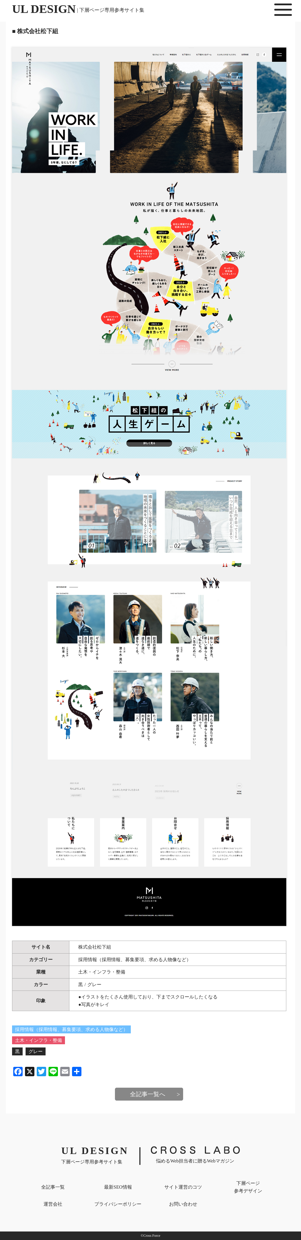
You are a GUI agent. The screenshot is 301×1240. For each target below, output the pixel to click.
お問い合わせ (183, 1204)
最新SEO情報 (118, 1187)
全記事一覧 (53, 1187)
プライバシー (117, 1204)
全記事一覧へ (147, 1094)
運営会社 (53, 1204)
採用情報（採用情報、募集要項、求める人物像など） (134, 959)
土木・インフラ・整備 (101, 971)
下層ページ (247, 1188)
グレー (94, 984)
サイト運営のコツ (183, 1187)
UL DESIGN (78, 9)
